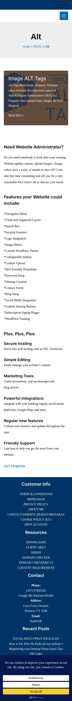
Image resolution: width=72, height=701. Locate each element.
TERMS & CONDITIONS (36, 494)
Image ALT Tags (27, 78)
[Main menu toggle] (64, 16)
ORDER (36, 552)
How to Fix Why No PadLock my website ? (36, 643)
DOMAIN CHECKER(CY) (36, 562)
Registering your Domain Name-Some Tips (36, 648)
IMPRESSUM (36, 499)
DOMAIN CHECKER (36, 557)
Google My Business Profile (36, 595)
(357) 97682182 (36, 590)
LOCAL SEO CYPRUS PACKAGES (36, 638)
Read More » (16, 115)
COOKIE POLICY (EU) (36, 519)
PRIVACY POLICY (36, 504)
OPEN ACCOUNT (36, 524)
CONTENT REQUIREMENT (36, 567)
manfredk (36, 621)
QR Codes (36, 653)
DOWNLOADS (36, 542)
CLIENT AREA (36, 547)
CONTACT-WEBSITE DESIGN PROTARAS (35, 514)
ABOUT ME (36, 509)
